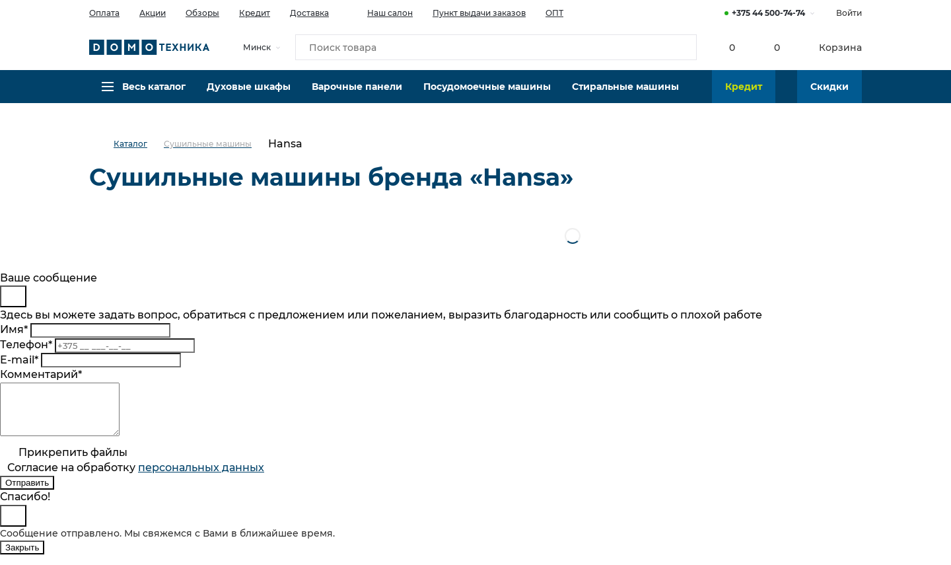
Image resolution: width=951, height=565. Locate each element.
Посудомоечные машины (487, 96)
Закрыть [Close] (22, 557)
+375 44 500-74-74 (768, 13)
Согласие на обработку (135, 477)
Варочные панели (357, 96)
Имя (14, 329)
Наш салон (381, 12)
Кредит (254, 13)
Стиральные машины (625, 96)
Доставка (309, 13)
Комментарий (41, 374)
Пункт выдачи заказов (479, 13)
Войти (849, 13)
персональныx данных (201, 477)
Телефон (26, 344)
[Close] (13, 296)
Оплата (104, 13)
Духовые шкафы (249, 96)
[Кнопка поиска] (681, 49)
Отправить (27, 493)
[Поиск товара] (496, 49)
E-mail (19, 360)
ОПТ (554, 13)
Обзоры (202, 13)
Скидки (829, 96)
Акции (152, 13)
